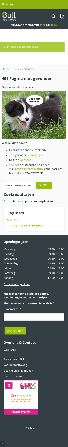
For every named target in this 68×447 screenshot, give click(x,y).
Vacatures (10, 349)
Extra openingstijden (17, 284)
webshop (25, 160)
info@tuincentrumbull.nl (29, 169)
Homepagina (36, 155)
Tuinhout (30, 428)
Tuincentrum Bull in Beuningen (25, 225)
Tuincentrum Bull (14, 359)
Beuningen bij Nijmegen (18, 370)
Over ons (13, 219)
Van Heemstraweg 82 (17, 365)
